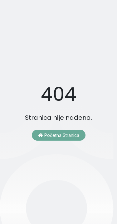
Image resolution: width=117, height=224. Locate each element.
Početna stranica (58, 135)
